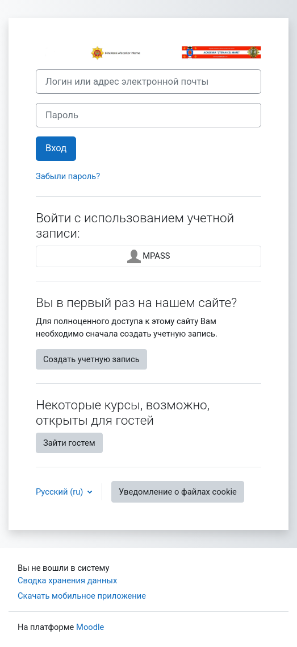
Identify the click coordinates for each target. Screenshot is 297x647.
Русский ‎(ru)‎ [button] (60, 492)
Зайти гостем (69, 443)
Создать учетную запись (91, 359)
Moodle (90, 627)
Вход (55, 148)
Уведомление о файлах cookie (178, 492)
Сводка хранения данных (67, 580)
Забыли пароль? (68, 176)
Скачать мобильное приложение (82, 596)
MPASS (148, 256)
